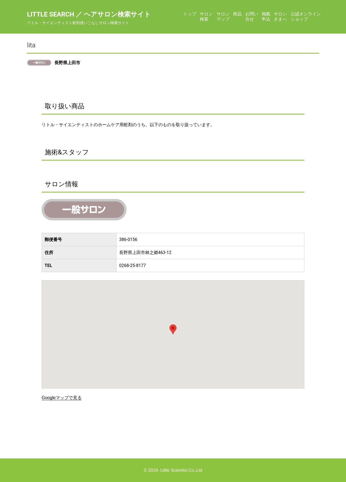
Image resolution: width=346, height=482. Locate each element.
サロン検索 (206, 16)
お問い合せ (251, 16)
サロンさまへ (280, 16)
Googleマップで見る (62, 397)
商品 (237, 14)
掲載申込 (266, 16)
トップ (189, 14)
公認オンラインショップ (306, 16)
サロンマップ (223, 16)
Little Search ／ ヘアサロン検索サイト (89, 14)
